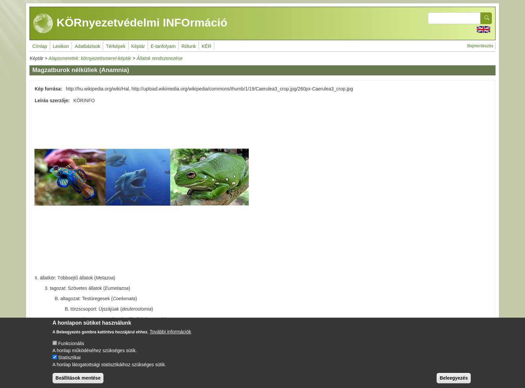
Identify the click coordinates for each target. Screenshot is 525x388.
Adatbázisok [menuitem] (87, 46)
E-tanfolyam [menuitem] (163, 46)
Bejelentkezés (480, 46)
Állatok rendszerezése (160, 58)
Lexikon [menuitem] (61, 46)
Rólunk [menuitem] (188, 46)
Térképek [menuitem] (115, 46)
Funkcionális (71, 348)
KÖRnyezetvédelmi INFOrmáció (130, 23)
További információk (170, 337)
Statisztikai (69, 363)
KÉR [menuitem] (206, 46)
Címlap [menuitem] (39, 46)
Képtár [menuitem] (138, 46)
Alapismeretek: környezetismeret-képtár (90, 58)
